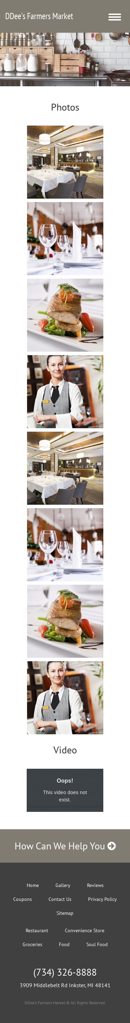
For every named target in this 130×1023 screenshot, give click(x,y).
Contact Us (60, 899)
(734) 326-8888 (65, 972)
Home (33, 885)
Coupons (22, 899)
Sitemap (65, 913)
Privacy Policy (102, 899)
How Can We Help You (65, 845)
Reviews (95, 885)
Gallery (62, 885)
